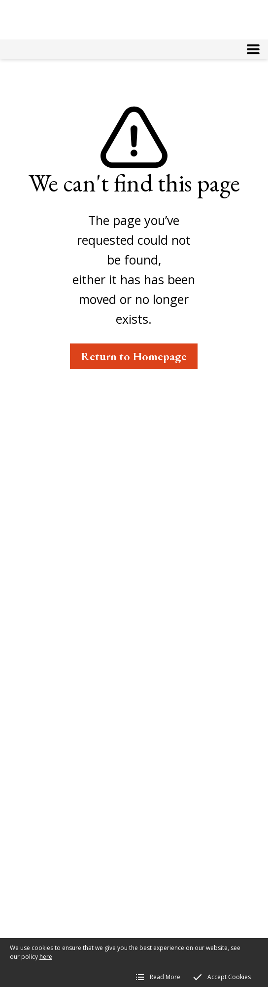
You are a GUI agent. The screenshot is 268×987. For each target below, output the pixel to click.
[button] (253, 49)
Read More (165, 977)
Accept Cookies (229, 977)
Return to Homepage (134, 356)
